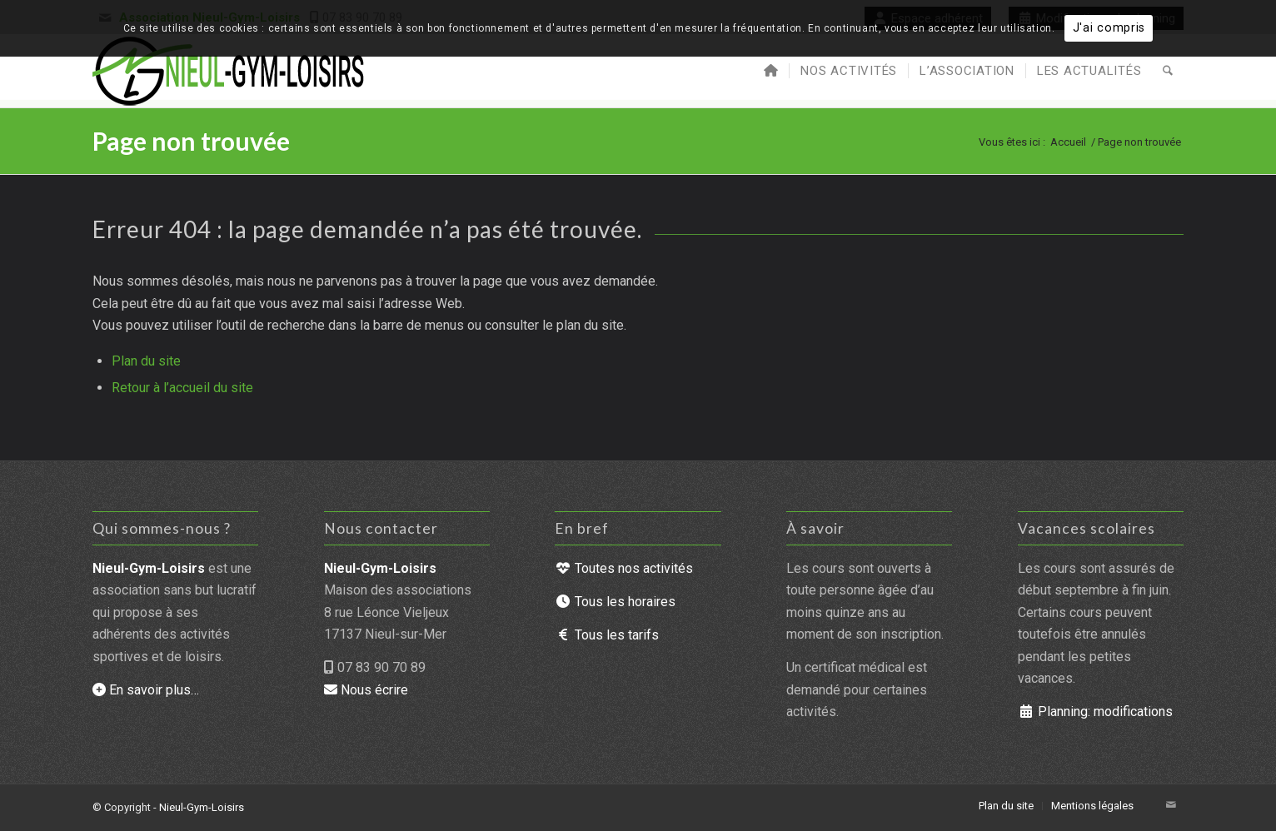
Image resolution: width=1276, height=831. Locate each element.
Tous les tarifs (607, 635)
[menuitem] (771, 70)
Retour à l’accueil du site (182, 388)
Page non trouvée (191, 141)
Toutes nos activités (624, 568)
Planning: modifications (1095, 711)
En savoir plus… (145, 690)
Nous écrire (366, 690)
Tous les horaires (615, 602)
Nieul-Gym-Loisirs (201, 807)
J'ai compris (1109, 28)
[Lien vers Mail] (1171, 805)
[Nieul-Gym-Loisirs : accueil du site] (229, 70)
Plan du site (146, 361)
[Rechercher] (1168, 70)
